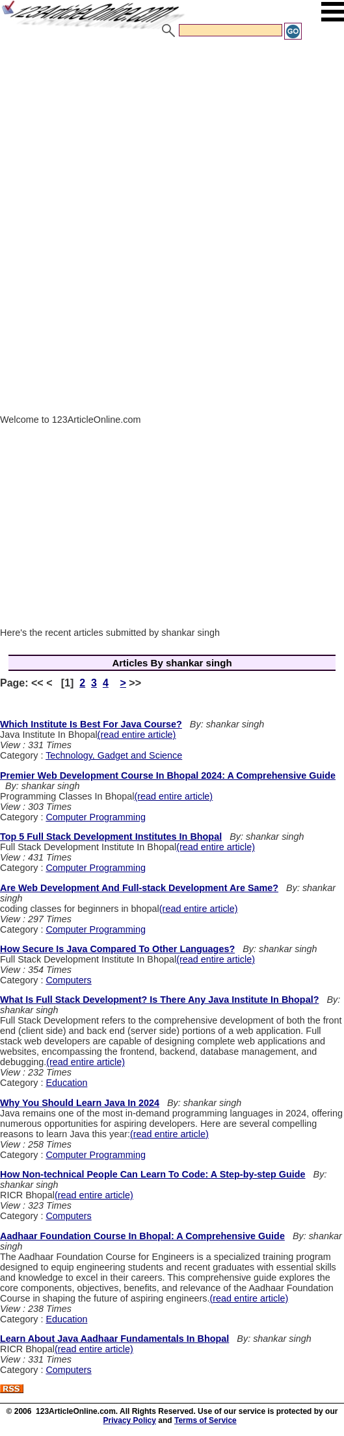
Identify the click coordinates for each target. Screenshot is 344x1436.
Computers (68, 980)
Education (66, 1082)
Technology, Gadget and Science (114, 755)
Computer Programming (96, 817)
